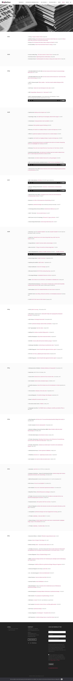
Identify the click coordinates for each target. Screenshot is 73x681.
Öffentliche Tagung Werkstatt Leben (48, 536)
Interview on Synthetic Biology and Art (41, 332)
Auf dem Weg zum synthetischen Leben (46, 345)
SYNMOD (41, 403)
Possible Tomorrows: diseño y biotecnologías (44, 243)
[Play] (29, 100)
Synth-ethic (45, 568)
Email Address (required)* (53, 638)
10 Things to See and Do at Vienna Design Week (44, 247)
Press (63, 2)
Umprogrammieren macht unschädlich (42, 121)
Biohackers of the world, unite (41, 390)
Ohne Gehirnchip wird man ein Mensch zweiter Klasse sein (46, 38)
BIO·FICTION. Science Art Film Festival (38, 299)
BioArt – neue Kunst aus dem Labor (42, 544)
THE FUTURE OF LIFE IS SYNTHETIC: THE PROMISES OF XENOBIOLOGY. (45, 279)
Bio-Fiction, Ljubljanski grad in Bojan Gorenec (41, 353)
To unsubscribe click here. (53, 668)
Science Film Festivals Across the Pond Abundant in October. (48, 385)
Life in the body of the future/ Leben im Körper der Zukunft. (43, 42)
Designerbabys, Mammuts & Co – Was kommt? (40, 92)
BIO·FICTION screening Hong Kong (43, 271)
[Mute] (61, 100)
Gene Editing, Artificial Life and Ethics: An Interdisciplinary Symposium (48, 293)
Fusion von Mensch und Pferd (40, 577)
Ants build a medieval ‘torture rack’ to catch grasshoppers (46, 157)
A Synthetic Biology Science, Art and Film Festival (45, 617)
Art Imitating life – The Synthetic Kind (44, 612)
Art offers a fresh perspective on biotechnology (42, 200)
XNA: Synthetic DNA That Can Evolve (44, 501)
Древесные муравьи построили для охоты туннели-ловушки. (45, 133)
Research (21, 2)
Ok (61, 679)
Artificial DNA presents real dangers (43, 491)
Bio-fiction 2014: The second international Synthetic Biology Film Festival (49, 419)
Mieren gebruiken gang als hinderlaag (40, 125)
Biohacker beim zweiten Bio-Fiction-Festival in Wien (44, 376)
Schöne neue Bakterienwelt (44, 573)
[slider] (45, 100)
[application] (47, 100)
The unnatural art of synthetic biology (42, 595)
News (59, 2)
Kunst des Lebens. (40, 328)
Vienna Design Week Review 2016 (47, 221)
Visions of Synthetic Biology (42, 554)
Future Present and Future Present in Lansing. (43, 44)
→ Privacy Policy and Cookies (12, 628)
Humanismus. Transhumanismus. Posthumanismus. (52, 186)
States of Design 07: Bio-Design (38, 540)
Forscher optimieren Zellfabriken (44, 450)
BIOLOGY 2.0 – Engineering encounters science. (43, 454)
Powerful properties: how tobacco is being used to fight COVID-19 (48, 58)
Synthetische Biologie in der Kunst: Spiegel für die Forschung (46, 511)
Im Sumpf (35, 600)
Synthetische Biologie (37, 204)
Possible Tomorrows (60, 251)
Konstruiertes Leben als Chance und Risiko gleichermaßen (45, 604)
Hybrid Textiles (41, 262)
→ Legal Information (11, 630)
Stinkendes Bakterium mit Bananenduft (48, 368)
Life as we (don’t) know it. (42, 213)
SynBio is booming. (34, 309)
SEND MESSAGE (32, 639)
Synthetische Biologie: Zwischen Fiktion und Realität (41, 323)
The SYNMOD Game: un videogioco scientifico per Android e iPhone (51, 408)
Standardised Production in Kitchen (44, 275)
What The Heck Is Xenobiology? (54, 162)
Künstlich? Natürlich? (41, 231)
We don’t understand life (40, 425)
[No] (71, 679)
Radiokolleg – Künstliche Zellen (39, 525)
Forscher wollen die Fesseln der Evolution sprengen (42, 340)
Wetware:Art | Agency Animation (49, 217)
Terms (58, 660)
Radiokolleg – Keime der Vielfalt (39, 516)
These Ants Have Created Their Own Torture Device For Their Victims (46, 148)
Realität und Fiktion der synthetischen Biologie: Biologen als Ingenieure (48, 564)
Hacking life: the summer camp (37, 399)
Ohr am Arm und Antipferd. (39, 483)
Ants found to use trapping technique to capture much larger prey (45, 129)
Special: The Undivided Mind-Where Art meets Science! (45, 289)
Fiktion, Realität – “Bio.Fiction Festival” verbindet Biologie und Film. (51, 82)
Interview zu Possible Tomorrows (44, 251)
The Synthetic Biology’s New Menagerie (44, 395)
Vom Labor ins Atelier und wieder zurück (42, 459)
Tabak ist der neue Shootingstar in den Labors (42, 88)
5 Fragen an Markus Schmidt (37, 36)
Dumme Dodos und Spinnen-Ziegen (41, 380)
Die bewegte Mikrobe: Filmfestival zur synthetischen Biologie (47, 591)
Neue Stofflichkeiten (40, 581)
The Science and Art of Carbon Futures (45, 54)
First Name (50, 630)
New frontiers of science (43, 434)
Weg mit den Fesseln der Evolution (44, 336)
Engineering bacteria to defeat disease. (43, 56)
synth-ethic (36, 469)
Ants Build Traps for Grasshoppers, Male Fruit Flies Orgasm (48, 116)
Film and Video (52, 2)
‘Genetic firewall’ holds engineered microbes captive (46, 349)
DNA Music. (40, 180)
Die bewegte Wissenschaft (39, 319)
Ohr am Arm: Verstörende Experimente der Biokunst (44, 487)
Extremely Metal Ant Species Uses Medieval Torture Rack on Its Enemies (46, 142)
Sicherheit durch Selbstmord (49, 208)
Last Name (50, 634)
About (67, 2)
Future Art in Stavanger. (41, 266)
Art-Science (43, 2)
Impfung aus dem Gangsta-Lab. (40, 112)
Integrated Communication (32, 2)
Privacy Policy (52, 660)
